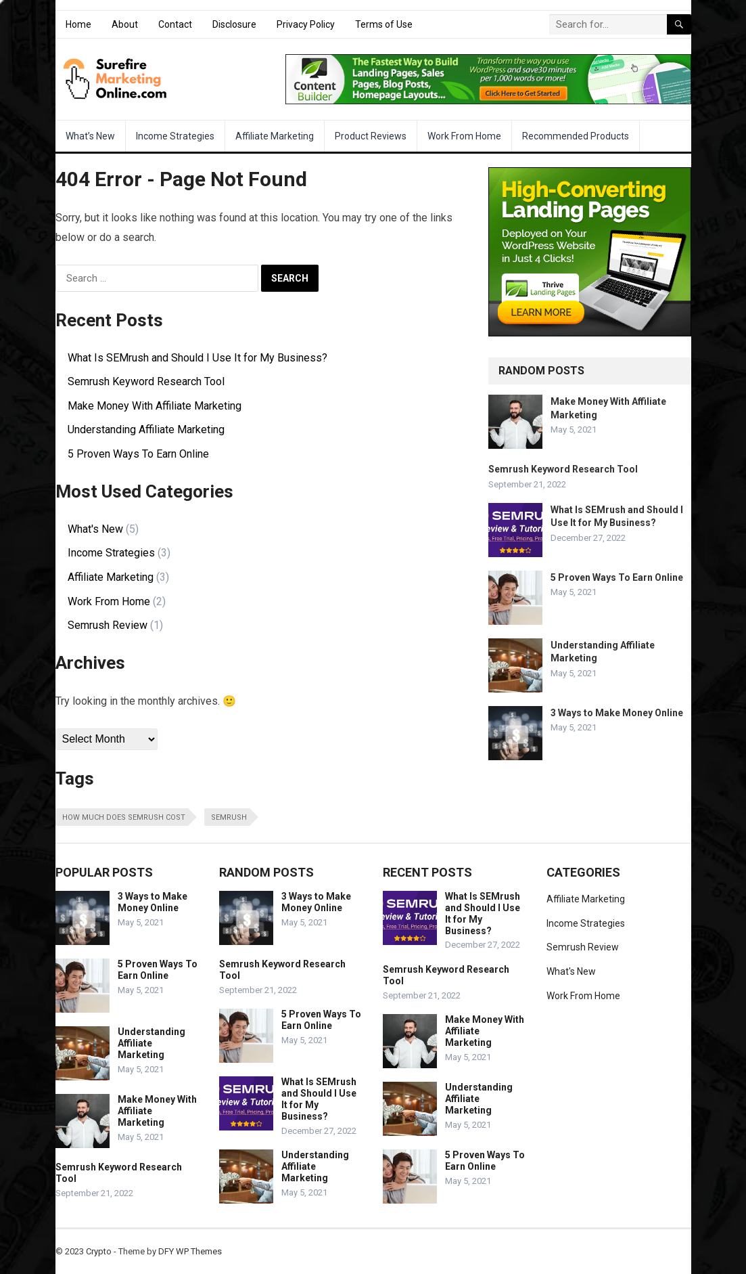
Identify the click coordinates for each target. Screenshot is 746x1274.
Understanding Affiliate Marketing (146, 429)
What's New (95, 529)
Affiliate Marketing (274, 136)
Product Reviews (370, 136)
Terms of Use (384, 24)
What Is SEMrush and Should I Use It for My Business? (197, 357)
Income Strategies (175, 136)
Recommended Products (575, 136)
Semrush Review (107, 625)
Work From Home (464, 136)
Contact (175, 24)
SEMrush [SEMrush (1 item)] (229, 817)
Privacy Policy (306, 24)
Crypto (99, 1251)
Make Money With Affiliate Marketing (154, 405)
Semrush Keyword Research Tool (146, 381)
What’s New (90, 136)
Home (78, 24)
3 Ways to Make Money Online (617, 712)
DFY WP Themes (190, 1251)
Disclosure (234, 24)
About (125, 24)
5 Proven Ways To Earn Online (138, 453)
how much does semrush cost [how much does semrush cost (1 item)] (123, 817)
